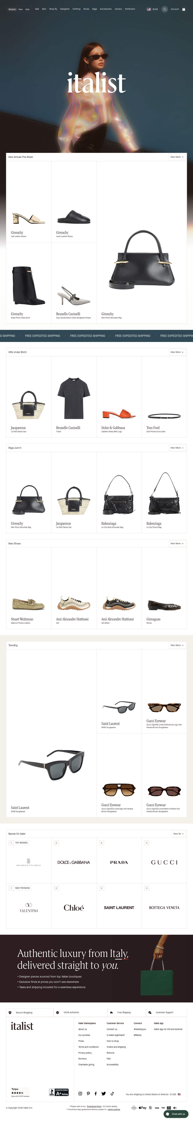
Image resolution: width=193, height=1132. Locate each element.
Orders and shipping (116, 1065)
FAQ (109, 1076)
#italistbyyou (140, 1047)
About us (82, 1047)
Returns (110, 1070)
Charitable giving (86, 1082)
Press (81, 1059)
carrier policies (114, 1127)
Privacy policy (85, 1070)
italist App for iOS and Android (168, 1047)
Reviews (82, 1076)
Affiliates (137, 1053)
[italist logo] (96, 82)
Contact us (112, 1047)
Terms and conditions (88, 1065)
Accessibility (113, 1082)
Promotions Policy (94, 1124)
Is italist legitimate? (116, 1053)
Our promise (84, 1053)
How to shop (113, 1059)
